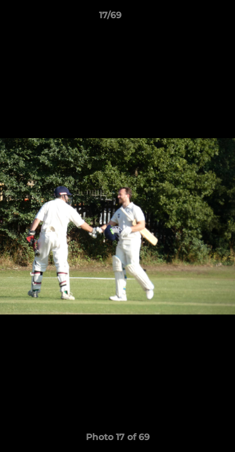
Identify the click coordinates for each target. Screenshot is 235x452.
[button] (189, 18)
